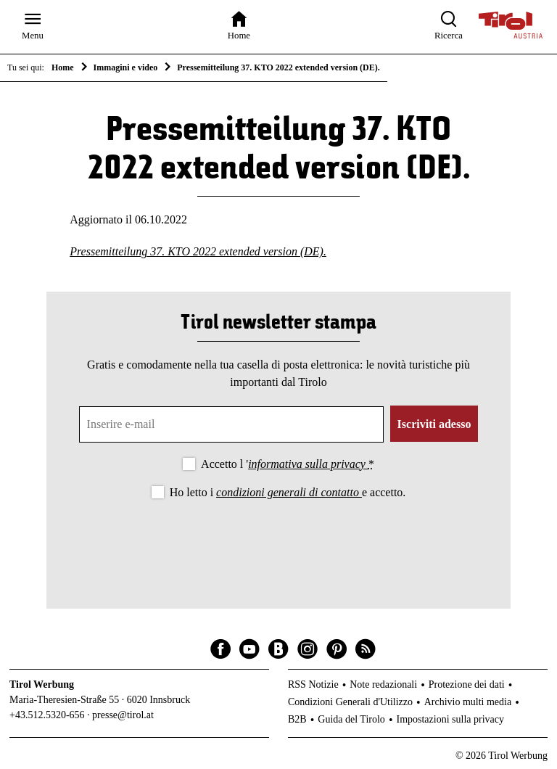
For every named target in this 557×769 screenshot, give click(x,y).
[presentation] (278, 542)
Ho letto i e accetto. (288, 492)
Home (62, 67)
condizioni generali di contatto (289, 492)
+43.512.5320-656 (47, 715)
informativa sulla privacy (308, 464)
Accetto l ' (287, 464)
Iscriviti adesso (434, 424)
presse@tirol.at (123, 715)
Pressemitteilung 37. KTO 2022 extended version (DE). (198, 251)
